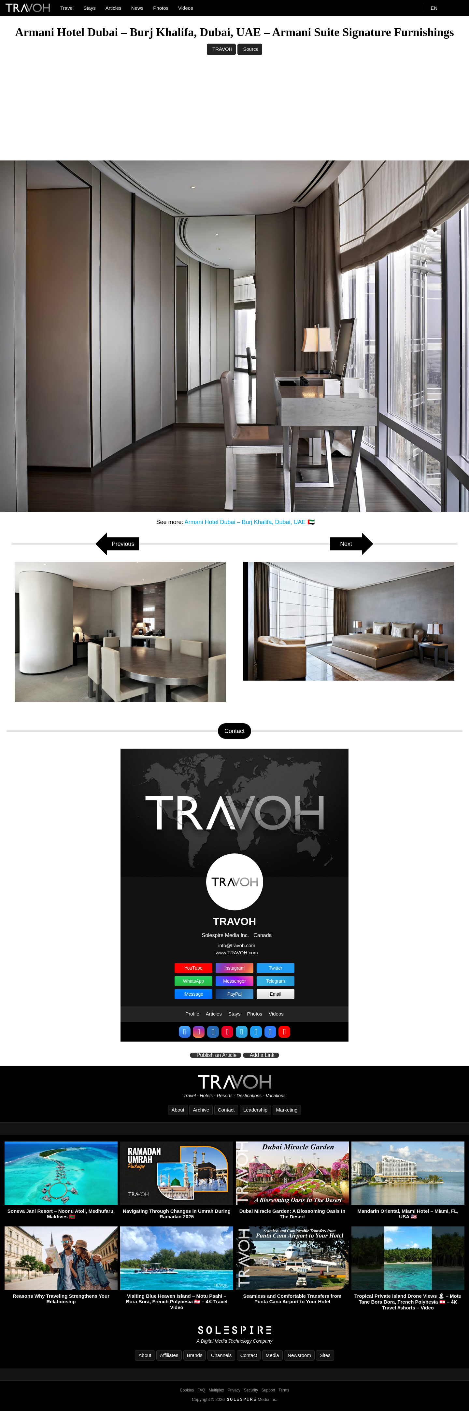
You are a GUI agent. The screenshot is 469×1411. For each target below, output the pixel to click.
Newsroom (299, 1355)
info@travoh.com (236, 945)
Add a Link (262, 1055)
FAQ (201, 1390)
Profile (192, 1014)
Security (251, 1390)
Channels (221, 1355)
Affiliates (169, 1355)
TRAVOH (222, 49)
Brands (195, 1355)
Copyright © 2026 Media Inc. (234, 1399)
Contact (226, 1110)
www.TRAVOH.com (237, 952)
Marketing (287, 1110)
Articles (113, 8)
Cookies (187, 1390)
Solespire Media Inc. (225, 935)
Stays (89, 8)
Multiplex (216, 1390)
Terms (283, 1390)
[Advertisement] (234, 111)
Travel (67, 8)
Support (268, 1390)
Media (272, 1355)
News (137, 8)
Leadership (255, 1110)
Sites (325, 1355)
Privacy (234, 1390)
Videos (185, 8)
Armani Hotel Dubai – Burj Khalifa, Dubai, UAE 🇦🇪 (249, 522)
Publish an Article (217, 1055)
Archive (201, 1110)
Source (251, 49)
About (178, 1110)
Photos (160, 8)
